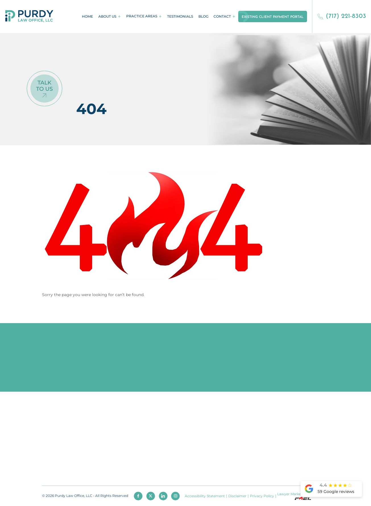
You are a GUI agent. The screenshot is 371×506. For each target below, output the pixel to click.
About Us (107, 16)
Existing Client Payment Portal (273, 17)
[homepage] (29, 16)
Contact (222, 16)
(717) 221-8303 (341, 16)
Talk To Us (44, 85)
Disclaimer (237, 496)
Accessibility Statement (205, 496)
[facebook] (138, 496)
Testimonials (180, 16)
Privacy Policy (262, 496)
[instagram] (175, 496)
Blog (203, 16)
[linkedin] (163, 496)
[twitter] (150, 496)
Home (87, 16)
